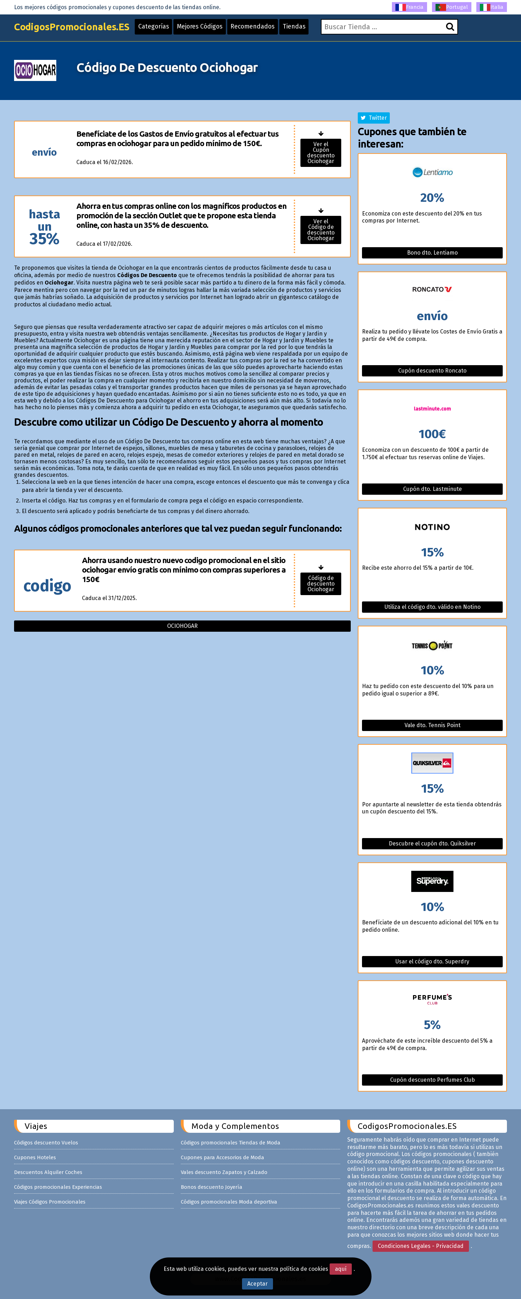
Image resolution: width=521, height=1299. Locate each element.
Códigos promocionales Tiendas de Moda (230, 1142)
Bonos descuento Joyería (211, 1187)
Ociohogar (182, 626)
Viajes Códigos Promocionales (49, 1202)
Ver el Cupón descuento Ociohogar (321, 152)
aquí (341, 1269)
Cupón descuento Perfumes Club (432, 1079)
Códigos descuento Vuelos (46, 1142)
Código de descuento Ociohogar (321, 584)
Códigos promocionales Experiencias (58, 1187)
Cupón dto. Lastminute (432, 489)
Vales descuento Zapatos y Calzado (224, 1172)
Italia (491, 7)
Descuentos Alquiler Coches (48, 1172)
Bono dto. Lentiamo (432, 252)
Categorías (160, 29)
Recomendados (263, 29)
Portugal (452, 7)
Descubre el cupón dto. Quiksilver (432, 843)
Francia (409, 7)
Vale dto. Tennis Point (432, 725)
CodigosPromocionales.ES (75, 29)
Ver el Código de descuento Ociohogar (321, 230)
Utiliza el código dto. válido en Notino (433, 607)
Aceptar (257, 1283)
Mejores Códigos (208, 29)
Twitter (374, 117)
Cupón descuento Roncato (432, 370)
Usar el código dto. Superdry (432, 961)
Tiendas (305, 29)
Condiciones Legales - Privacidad (421, 1246)
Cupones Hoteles (35, 1157)
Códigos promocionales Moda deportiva (229, 1202)
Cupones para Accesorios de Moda (222, 1157)
